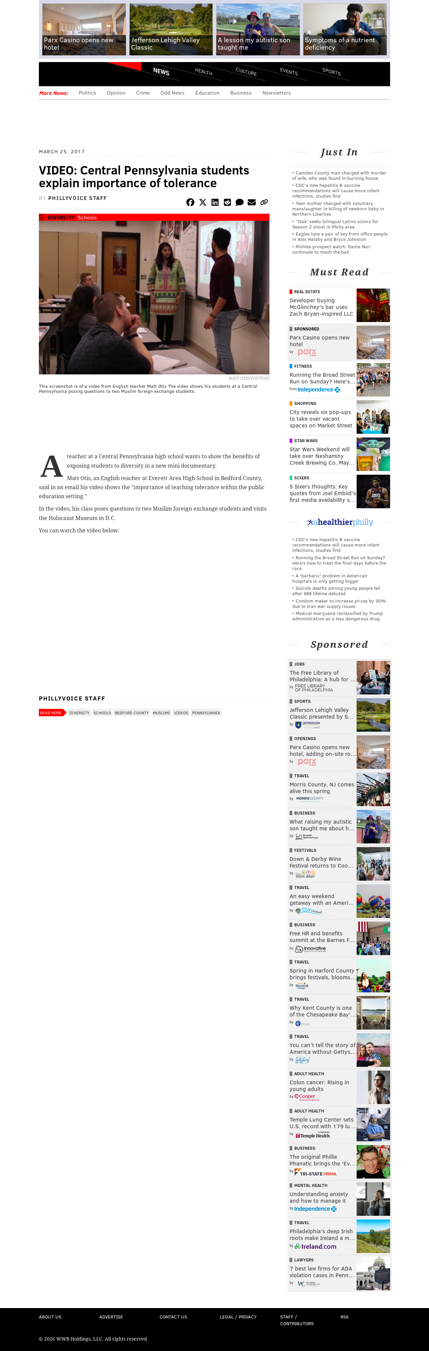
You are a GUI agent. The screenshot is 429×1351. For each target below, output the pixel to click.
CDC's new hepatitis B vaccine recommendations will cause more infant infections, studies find (335, 190)
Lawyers (304, 1260)
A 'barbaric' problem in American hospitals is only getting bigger (329, 578)
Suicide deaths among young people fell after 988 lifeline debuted (336, 590)
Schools (87, 217)
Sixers (301, 478)
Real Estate (307, 292)
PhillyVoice (85, 74)
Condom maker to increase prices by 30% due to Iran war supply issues (339, 603)
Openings (305, 738)
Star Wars (306, 440)
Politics (87, 92)
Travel (301, 776)
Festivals (305, 850)
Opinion (116, 92)
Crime (143, 92)
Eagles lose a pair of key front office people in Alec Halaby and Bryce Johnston (339, 236)
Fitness (303, 366)
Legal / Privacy (238, 1316)
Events (289, 71)
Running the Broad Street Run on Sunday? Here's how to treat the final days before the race (339, 562)
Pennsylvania (206, 712)
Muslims (161, 712)
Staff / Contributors (297, 1320)
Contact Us (173, 1316)
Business (241, 92)
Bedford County (132, 712)
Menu (49, 74)
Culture (246, 71)
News (161, 71)
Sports (331, 71)
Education (207, 92)
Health (203, 71)
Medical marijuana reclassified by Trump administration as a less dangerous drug (337, 616)
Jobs (299, 664)
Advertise (111, 1316)
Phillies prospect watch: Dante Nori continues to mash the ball (331, 249)
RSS (345, 1316)
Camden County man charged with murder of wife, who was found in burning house (339, 175)
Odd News (173, 92)
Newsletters (276, 92)
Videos (181, 712)
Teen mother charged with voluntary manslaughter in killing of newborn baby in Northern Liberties (338, 208)
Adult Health (309, 1074)
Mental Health (310, 1185)
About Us (50, 1316)
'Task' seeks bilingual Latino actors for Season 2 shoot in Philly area (335, 224)
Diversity (61, 217)
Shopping (305, 403)
